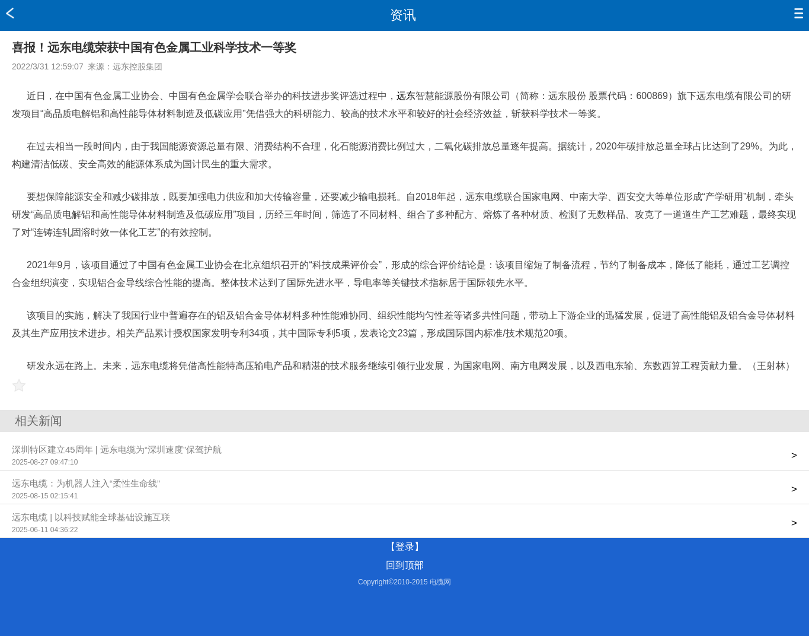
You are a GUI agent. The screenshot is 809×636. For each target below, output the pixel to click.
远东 (405, 96)
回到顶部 (405, 565)
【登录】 (405, 547)
